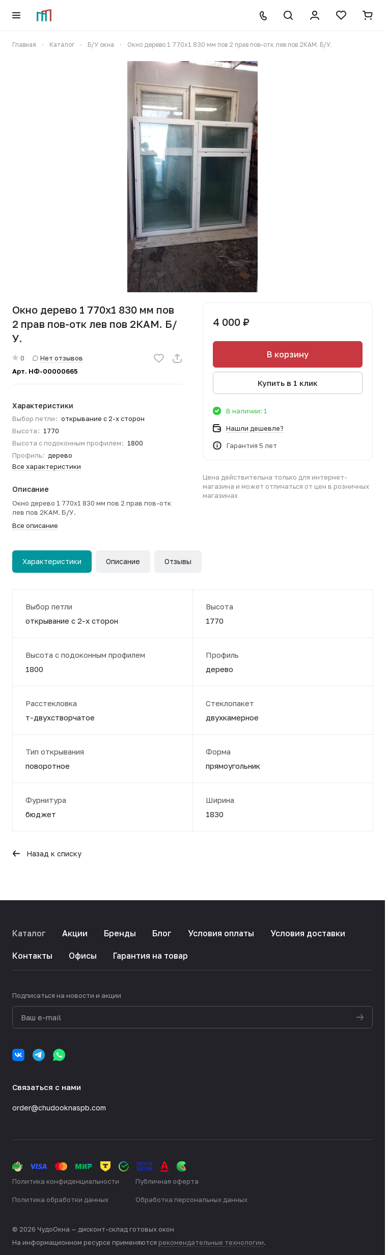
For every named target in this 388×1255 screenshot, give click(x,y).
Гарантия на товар (150, 956)
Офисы (83, 956)
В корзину (288, 354)
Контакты (32, 956)
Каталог (29, 933)
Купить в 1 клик (288, 382)
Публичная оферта (167, 1181)
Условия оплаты (221, 933)
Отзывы (177, 561)
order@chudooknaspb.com (59, 1107)
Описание (123, 561)
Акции (75, 933)
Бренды (120, 933)
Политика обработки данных (60, 1199)
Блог (162, 933)
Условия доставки (307, 933)
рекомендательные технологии (211, 1242)
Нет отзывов (58, 358)
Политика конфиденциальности (65, 1181)
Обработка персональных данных (191, 1199)
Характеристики (51, 561)
